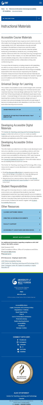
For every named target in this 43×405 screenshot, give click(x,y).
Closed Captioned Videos (13, 212)
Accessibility (21, 323)
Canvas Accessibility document (13, 159)
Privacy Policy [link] (25, 402)
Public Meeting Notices (21, 321)
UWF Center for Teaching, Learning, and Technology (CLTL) (19, 263)
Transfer (21, 398)
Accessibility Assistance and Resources (19, 230)
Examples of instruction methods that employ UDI (19, 116)
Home (3, 8)
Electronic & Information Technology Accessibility (22, 8)
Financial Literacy (21, 319)
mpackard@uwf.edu (9, 251)
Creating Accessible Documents (16, 218)
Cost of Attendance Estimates (21, 316)
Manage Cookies (21, 328)
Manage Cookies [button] (26, 404)
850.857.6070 (7, 254)
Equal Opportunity (21, 312)
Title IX (21, 314)
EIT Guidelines (7, 11)
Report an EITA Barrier (21, 237)
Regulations (18, 310)
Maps (21, 291)
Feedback (21, 325)
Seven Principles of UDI (12, 109)
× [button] (41, 401)
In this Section (8, 18)
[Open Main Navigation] (40, 3)
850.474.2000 (21, 294)
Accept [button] (17, 404)
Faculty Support (10, 224)
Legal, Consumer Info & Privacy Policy (21, 307)
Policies (26, 310)
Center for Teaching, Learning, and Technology (21, 396)
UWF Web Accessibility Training (11, 261)
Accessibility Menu (21, 305)
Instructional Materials (17, 11)
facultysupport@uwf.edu (14, 172)
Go (7, 8)
